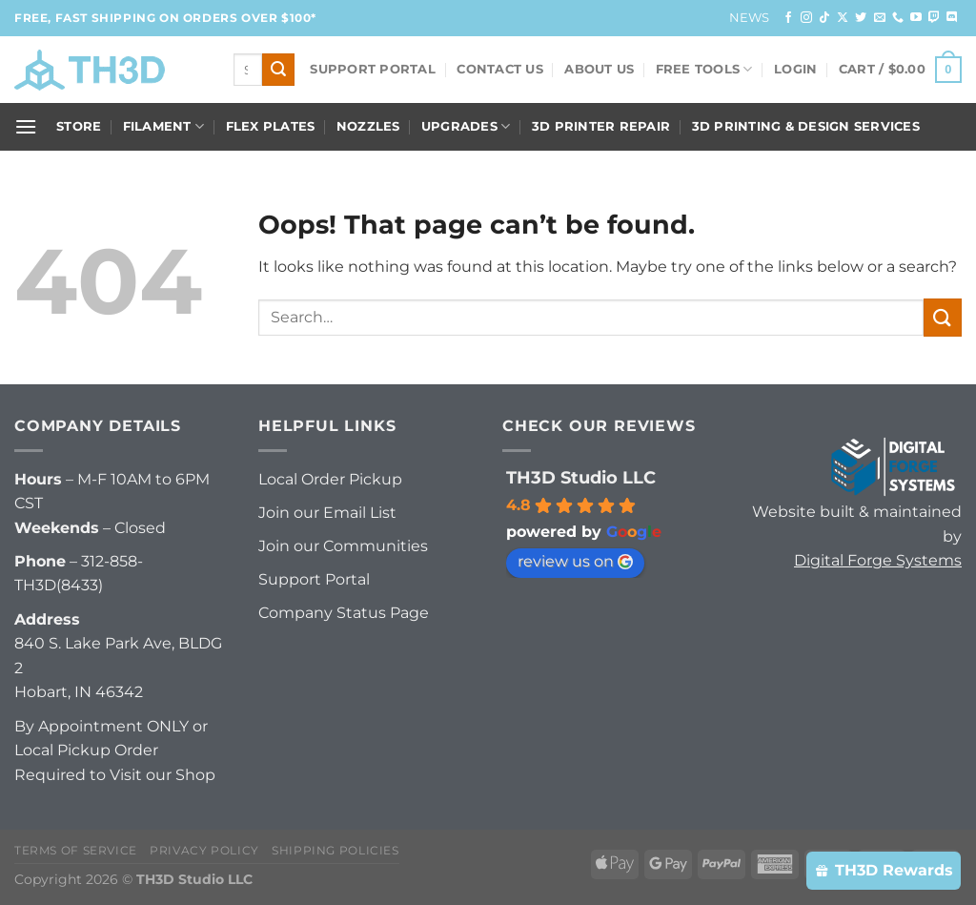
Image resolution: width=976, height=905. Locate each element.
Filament (164, 126)
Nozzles (368, 126)
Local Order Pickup (330, 479)
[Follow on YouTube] (916, 18)
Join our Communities (343, 546)
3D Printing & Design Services (806, 126)
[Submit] (278, 69)
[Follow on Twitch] (934, 18)
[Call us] (898, 18)
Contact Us (500, 69)
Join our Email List (327, 513)
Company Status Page (343, 613)
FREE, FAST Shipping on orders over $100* (165, 17)
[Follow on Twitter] (860, 18)
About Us (599, 69)
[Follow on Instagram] (806, 18)
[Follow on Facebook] (788, 18)
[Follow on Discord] (952, 18)
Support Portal (373, 69)
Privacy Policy (204, 850)
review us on (575, 561)
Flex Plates (270, 126)
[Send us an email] (879, 18)
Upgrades (466, 126)
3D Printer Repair (601, 126)
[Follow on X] (842, 18)
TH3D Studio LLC (581, 477)
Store (78, 126)
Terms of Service (75, 850)
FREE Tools (704, 69)
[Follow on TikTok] (824, 18)
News (749, 17)
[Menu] (25, 126)
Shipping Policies (335, 850)
